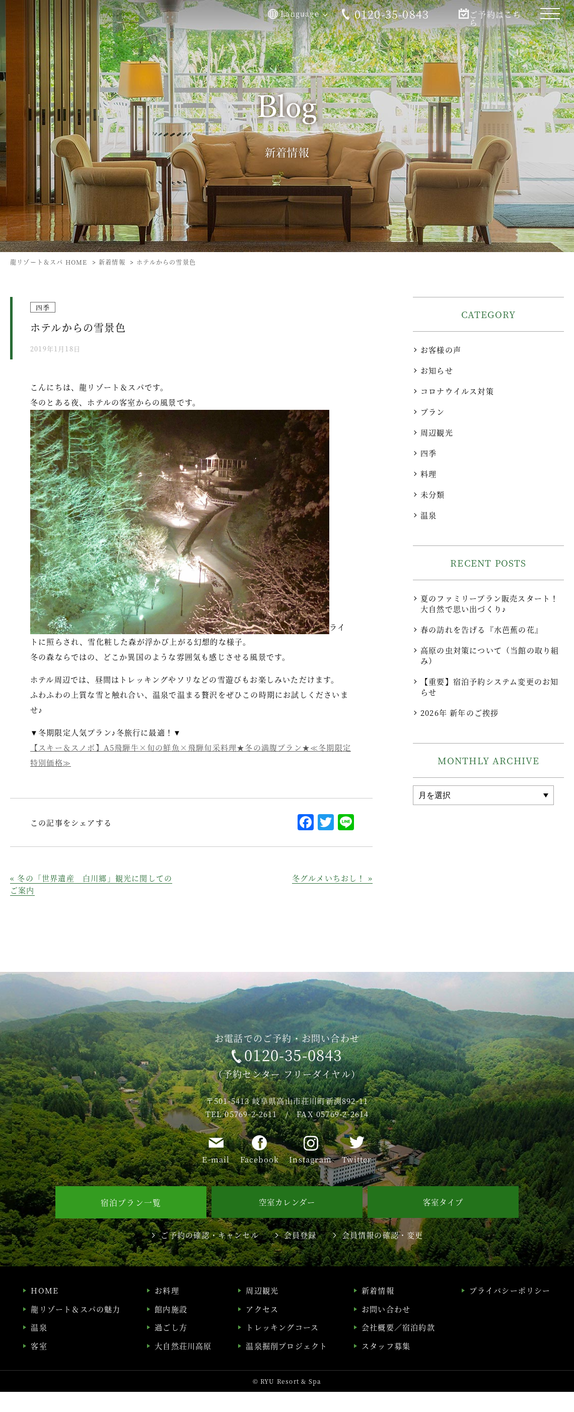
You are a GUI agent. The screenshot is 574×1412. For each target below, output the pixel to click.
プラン (432, 411)
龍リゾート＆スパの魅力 (75, 1328)
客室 (39, 1365)
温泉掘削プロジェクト (286, 1365)
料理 (428, 473)
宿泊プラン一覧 (131, 1223)
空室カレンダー (287, 1223)
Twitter (357, 1181)
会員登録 (300, 1254)
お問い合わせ (386, 1328)
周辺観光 (436, 432)
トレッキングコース (282, 1347)
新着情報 (378, 1310)
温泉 (428, 515)
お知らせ (436, 370)
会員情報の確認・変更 (382, 1254)
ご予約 (483, 14)
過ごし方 (171, 1347)
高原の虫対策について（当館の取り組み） (489, 655)
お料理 (167, 1310)
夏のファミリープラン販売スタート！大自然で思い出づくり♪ (489, 603)
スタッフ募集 (386, 1365)
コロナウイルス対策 (457, 391)
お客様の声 (440, 349)
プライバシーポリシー (510, 1310)
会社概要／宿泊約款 (398, 1347)
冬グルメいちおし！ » (332, 878)
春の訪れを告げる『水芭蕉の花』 (481, 629)
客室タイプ (443, 1223)
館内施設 (171, 1328)
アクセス (262, 1328)
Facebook (259, 1181)
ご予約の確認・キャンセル (209, 1254)
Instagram (310, 1181)
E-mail (216, 1181)
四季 (428, 453)
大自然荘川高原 (183, 1365)
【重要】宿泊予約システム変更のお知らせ (489, 686)
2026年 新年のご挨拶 (459, 712)
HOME (44, 1310)
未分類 (432, 494)
